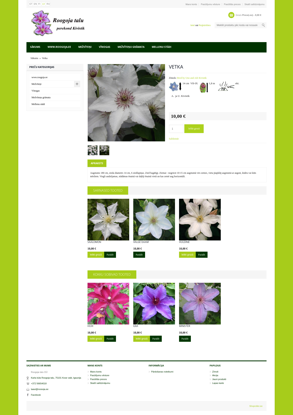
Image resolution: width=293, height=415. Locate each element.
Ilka (135, 326)
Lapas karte (218, 383)
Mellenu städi (161, 47)
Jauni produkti (219, 379)
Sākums (35, 47)
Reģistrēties (205, 25)
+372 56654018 (39, 383)
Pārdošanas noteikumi (162, 371)
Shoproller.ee (255, 406)
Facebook (36, 395)
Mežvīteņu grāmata (131, 47)
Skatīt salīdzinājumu (255, 4)
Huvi (90, 326)
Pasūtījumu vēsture (210, 4)
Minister (184, 326)
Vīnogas (104, 47)
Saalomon (94, 242)
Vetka (44, 58)
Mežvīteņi (85, 47)
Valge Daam (141, 242)
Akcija (215, 375)
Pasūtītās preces (232, 4)
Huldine (184, 242)
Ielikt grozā (194, 128)
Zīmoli (215, 371)
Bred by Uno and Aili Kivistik (192, 77)
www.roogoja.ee (59, 47)
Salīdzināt (174, 138)
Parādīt (110, 254)
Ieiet (192, 25)
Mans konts (191, 4)
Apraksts (97, 163)
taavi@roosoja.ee (39, 389)
